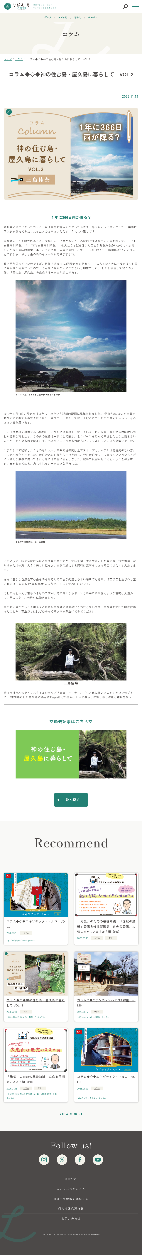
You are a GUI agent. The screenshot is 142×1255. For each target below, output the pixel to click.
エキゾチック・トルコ (18, 940)
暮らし (78, 17)
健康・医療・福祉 (49, 1093)
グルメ (48, 17)
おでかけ (63, 17)
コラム (26, 932)
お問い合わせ (71, 1218)
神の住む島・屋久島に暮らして (22, 1017)
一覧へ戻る (71, 799)
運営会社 (71, 1179)
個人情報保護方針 (71, 1208)
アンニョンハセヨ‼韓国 (89, 1017)
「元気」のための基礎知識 (20, 1093)
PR (37, 1093)
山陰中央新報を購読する (71, 1199)
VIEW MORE (70, 1114)
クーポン (93, 17)
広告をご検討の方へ (71, 1189)
